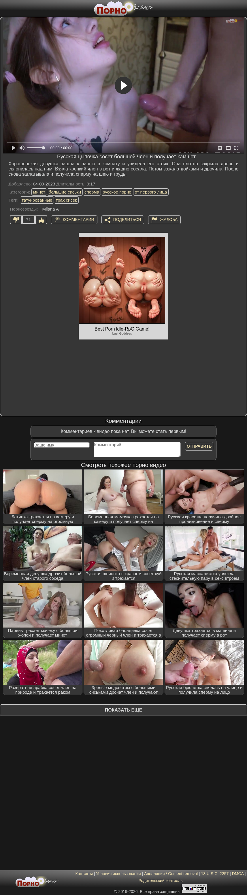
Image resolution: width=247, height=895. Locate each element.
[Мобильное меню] (5, 7)
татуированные (37, 200)
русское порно (117, 191)
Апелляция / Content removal (171, 873)
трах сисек (66, 200)
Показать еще (123, 710)
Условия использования (118, 873)
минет (39, 191)
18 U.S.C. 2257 (215, 873)
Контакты (84, 873)
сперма (91, 191)
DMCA (238, 873)
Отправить (199, 446)
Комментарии (78, 219)
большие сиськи (65, 191)
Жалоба (169, 219)
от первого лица (151, 191)
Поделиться (127, 219)
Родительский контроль (161, 880)
